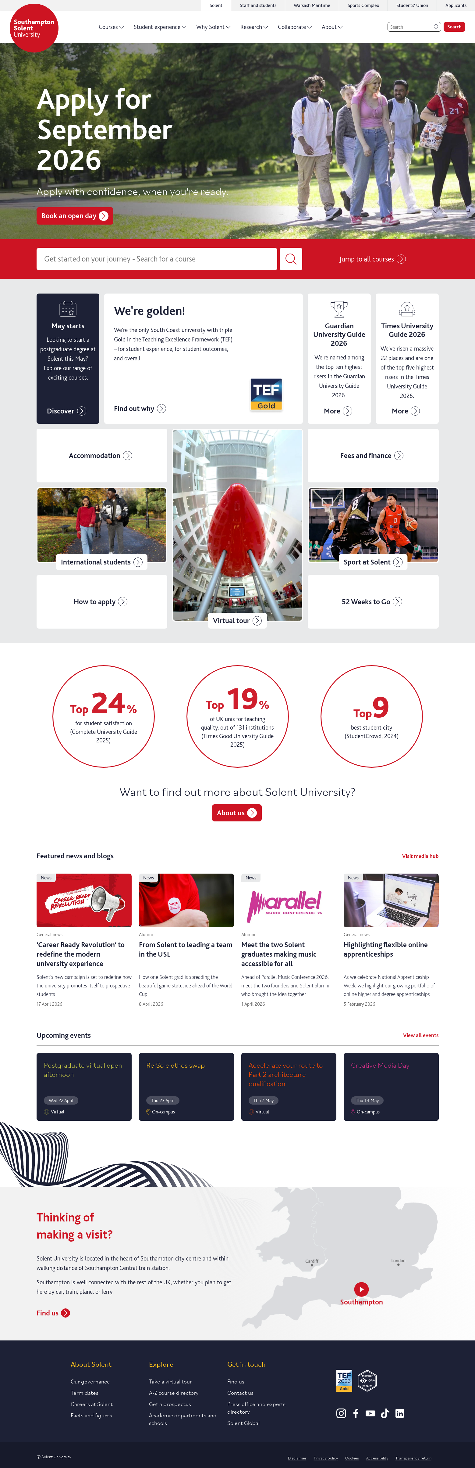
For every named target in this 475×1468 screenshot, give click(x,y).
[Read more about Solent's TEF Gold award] (344, 1382)
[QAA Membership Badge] (367, 1382)
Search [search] (454, 27)
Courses (111, 29)
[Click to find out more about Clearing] (203, 359)
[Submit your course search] (291, 259)
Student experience (160, 29)
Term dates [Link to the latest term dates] (84, 1392)
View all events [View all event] (421, 1035)
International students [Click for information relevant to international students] (102, 562)
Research (254, 29)
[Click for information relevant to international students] (102, 528)
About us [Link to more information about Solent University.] (237, 812)
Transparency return (413, 1458)
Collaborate (295, 29)
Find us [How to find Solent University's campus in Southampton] (53, 1313)
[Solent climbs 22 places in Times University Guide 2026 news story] (407, 359)
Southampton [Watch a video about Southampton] (361, 1294)
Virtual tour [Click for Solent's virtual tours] (237, 620)
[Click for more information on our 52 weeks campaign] (373, 602)
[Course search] (157, 259)
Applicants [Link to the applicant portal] (455, 5)
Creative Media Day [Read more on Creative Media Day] (380, 1064)
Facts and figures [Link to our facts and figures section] (91, 1415)
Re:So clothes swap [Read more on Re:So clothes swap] (175, 1064)
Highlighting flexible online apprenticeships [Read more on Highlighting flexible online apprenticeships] (386, 949)
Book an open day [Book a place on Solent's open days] (74, 215)
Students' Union (412, 5)
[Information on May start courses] (68, 359)
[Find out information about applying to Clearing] (339, 359)
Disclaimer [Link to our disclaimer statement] (297, 1458)
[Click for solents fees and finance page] (373, 455)
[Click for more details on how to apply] (102, 602)
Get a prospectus (170, 1404)
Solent (216, 5)
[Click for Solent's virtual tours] (237, 528)
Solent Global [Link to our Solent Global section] (243, 1423)
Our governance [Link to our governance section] (90, 1381)
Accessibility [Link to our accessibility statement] (377, 1458)
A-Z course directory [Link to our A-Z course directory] (174, 1392)
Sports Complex (363, 5)
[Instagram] (341, 1416)
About (332, 29)
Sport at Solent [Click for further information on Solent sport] (373, 562)
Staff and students (258, 5)
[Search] (414, 27)
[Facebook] (356, 1416)
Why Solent (213, 29)
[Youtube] (370, 1416)
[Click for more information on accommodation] (102, 455)
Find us (235, 1381)
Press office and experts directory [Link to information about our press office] (256, 1407)
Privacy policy (326, 1458)
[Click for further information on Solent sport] (373, 528)
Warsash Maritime (312, 5)
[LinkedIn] (400, 1416)
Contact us (240, 1392)
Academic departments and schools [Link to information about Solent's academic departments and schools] (183, 1419)
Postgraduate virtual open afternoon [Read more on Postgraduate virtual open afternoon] (83, 1069)
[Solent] (34, 28)
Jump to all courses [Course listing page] (372, 259)
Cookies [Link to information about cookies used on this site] (352, 1458)
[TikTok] (385, 1416)
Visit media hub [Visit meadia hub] (420, 856)
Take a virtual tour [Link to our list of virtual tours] (170, 1381)
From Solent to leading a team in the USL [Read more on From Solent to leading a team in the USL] (185, 949)
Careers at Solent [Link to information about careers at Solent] (92, 1404)
